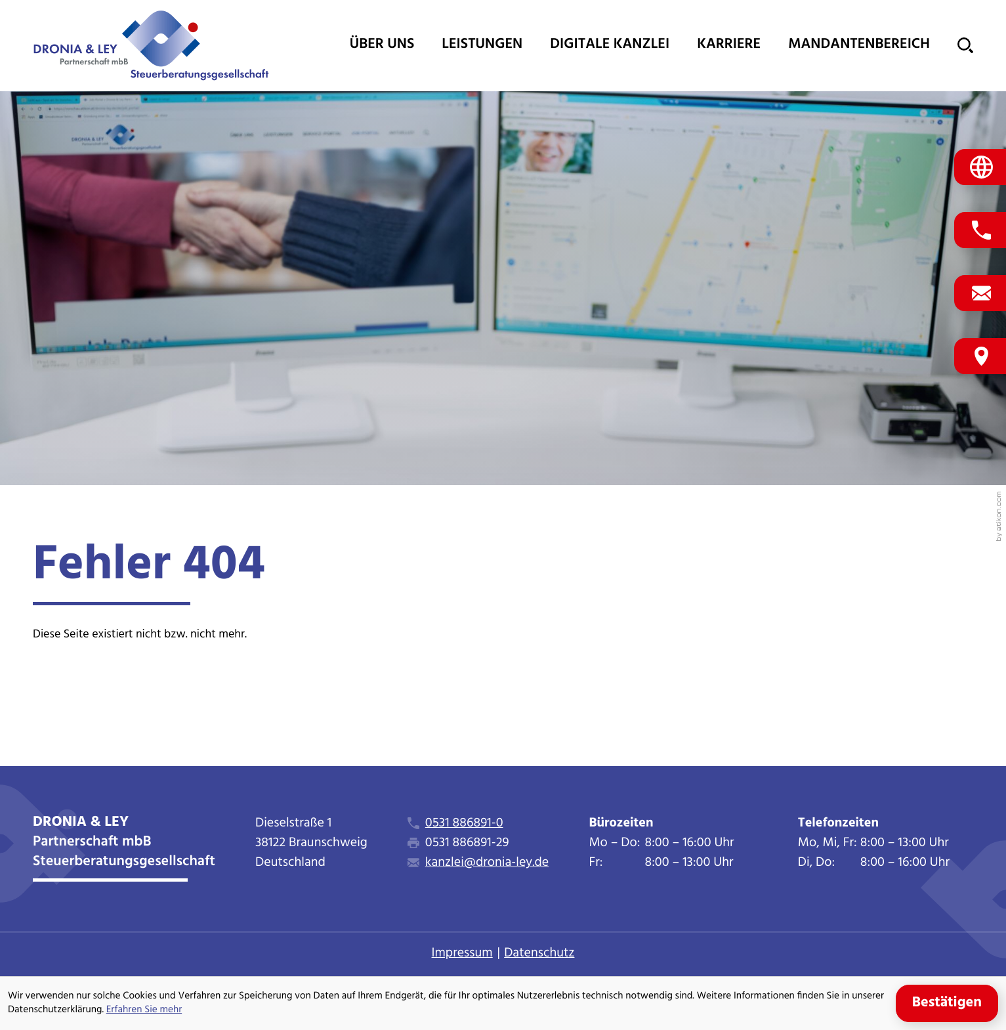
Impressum (462, 953)
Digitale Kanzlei (609, 44)
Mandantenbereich (859, 44)
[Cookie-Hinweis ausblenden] (947, 1003)
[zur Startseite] (151, 46)
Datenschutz (539, 953)
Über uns (382, 44)
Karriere (729, 44)
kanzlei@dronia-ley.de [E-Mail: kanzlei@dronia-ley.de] (487, 862)
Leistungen (482, 44)
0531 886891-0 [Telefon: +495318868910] (464, 823)
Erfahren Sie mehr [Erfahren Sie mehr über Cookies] (144, 1010)
